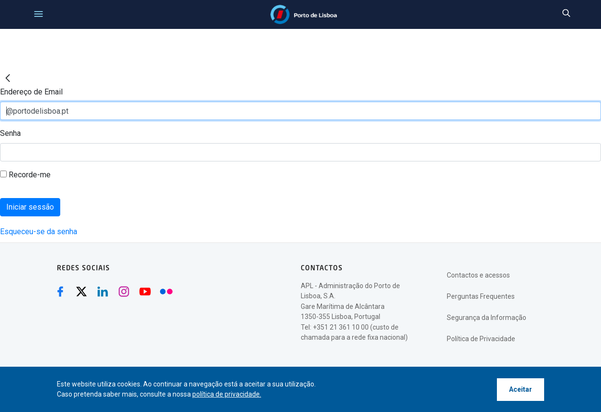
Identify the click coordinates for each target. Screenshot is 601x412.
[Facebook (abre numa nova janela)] (60, 291)
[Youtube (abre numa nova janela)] (145, 291)
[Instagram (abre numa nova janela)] (123, 291)
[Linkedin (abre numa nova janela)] (102, 291)
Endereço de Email (31, 91)
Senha (10, 133)
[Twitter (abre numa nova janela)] (81, 291)
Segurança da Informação (486, 317)
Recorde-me (25, 174)
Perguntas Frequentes (481, 296)
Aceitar (520, 389)
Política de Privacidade (481, 339)
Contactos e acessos (478, 275)
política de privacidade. (226, 394)
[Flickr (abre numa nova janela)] (166, 291)
